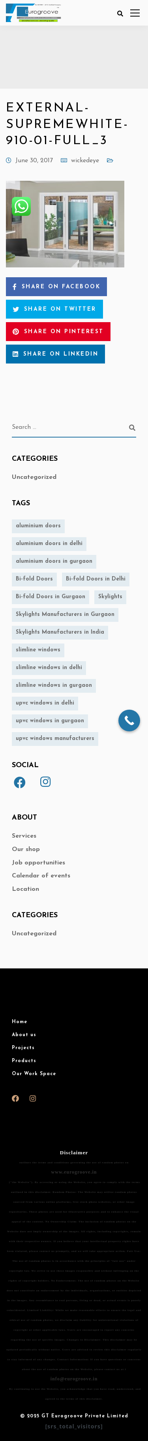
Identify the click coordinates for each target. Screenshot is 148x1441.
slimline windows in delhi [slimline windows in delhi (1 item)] (49, 668)
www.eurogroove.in (74, 1172)
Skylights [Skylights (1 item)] (110, 597)
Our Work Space (34, 1074)
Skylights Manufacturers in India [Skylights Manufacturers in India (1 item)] (60, 632)
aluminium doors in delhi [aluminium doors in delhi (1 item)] (49, 544)
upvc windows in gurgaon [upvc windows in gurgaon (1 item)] (50, 721)
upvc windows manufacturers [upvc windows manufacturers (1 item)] (55, 739)
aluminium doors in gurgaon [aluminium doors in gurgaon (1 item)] (54, 561)
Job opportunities (38, 863)
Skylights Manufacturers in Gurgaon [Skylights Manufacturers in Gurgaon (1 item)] (65, 615)
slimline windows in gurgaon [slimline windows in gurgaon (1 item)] (54, 685)
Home (19, 1022)
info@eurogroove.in (74, 1379)
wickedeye (85, 161)
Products (24, 1061)
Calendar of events (41, 876)
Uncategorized (34, 477)
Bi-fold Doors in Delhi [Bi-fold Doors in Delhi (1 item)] (96, 579)
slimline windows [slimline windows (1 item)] (38, 650)
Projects (23, 1048)
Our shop (26, 849)
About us (24, 1035)
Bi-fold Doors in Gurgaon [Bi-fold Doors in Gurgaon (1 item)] (50, 597)
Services (24, 836)
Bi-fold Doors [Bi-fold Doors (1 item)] (34, 579)
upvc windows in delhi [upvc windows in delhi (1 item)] (45, 703)
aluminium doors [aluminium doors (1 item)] (38, 526)
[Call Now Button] (129, 720)
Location (25, 889)
